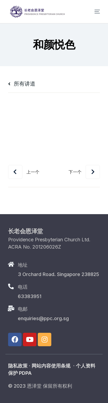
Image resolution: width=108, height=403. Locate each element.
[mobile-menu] (92, 11)
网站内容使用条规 (51, 366)
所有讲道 (21, 83)
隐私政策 (18, 366)
